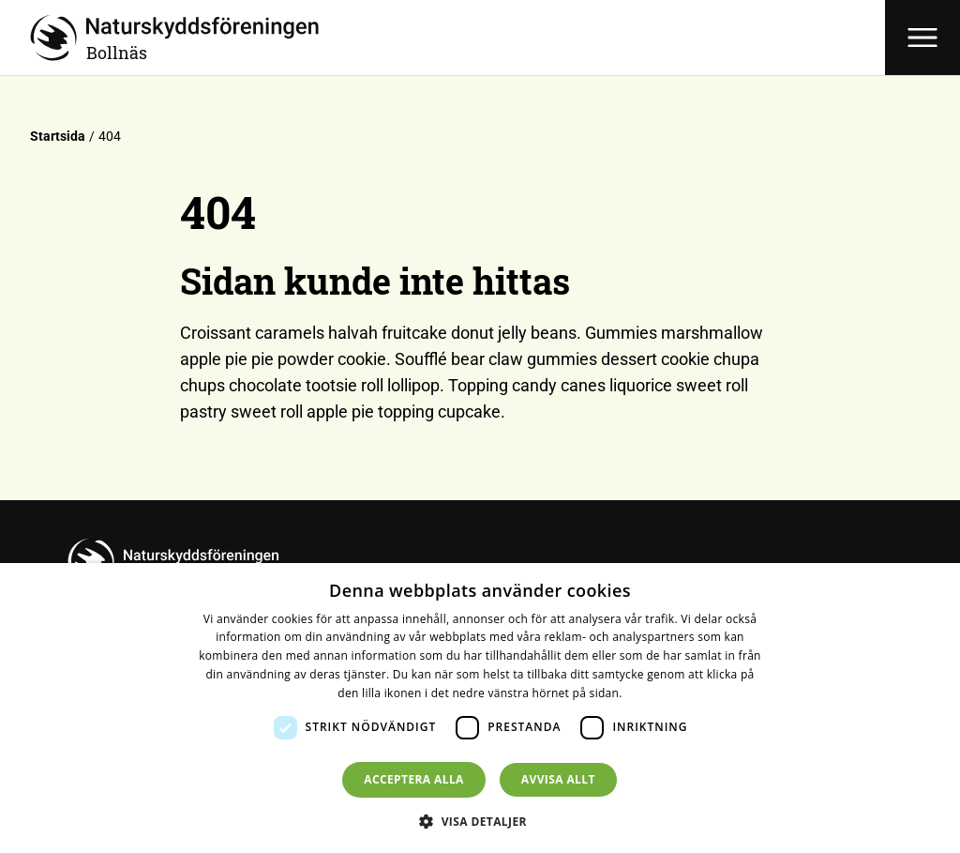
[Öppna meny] (922, 37)
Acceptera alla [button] (414, 779)
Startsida (57, 136)
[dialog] (480, 708)
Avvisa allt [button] (558, 779)
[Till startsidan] (457, 37)
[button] (480, 821)
